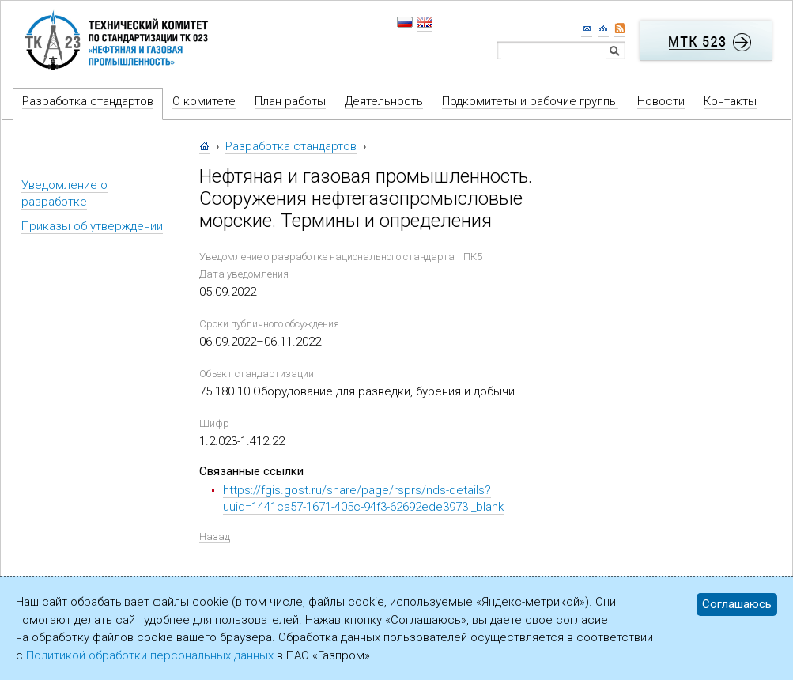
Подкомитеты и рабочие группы (530, 101)
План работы (290, 101)
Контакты (730, 101)
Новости (661, 101)
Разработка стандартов (87, 101)
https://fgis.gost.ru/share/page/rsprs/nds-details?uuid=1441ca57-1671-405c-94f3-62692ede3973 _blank (363, 498)
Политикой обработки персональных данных (150, 655)
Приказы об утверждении (92, 226)
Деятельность (384, 101)
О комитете (204, 101)
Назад (214, 536)
